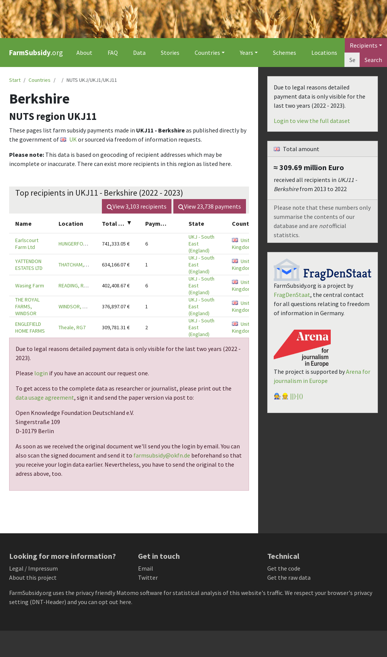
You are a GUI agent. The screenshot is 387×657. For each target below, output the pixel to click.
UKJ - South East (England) (201, 243)
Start (15, 80)
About (84, 52)
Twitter (148, 577)
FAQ (113, 52)
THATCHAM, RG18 (78, 264)
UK (68, 139)
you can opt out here (104, 602)
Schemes (284, 52)
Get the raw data (289, 577)
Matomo (127, 592)
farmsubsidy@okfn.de (161, 455)
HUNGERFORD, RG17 (81, 243)
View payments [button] (209, 206)
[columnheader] (30, 223)
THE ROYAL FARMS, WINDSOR (27, 306)
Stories (170, 52)
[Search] (352, 60)
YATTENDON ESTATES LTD (29, 264)
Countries (40, 80)
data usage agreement (45, 397)
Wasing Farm (29, 285)
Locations (324, 52)
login (41, 373)
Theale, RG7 (72, 327)
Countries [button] (207, 52)
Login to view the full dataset (312, 120)
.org (36, 52)
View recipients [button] (137, 206)
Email (145, 568)
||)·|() (296, 396)
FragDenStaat (292, 294)
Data (139, 52)
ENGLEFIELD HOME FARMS (30, 327)
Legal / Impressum (33, 568)
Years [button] (246, 52)
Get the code (283, 568)
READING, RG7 (74, 285)
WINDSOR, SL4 (74, 306)
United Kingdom (243, 243)
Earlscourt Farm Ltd (26, 243)
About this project (33, 577)
